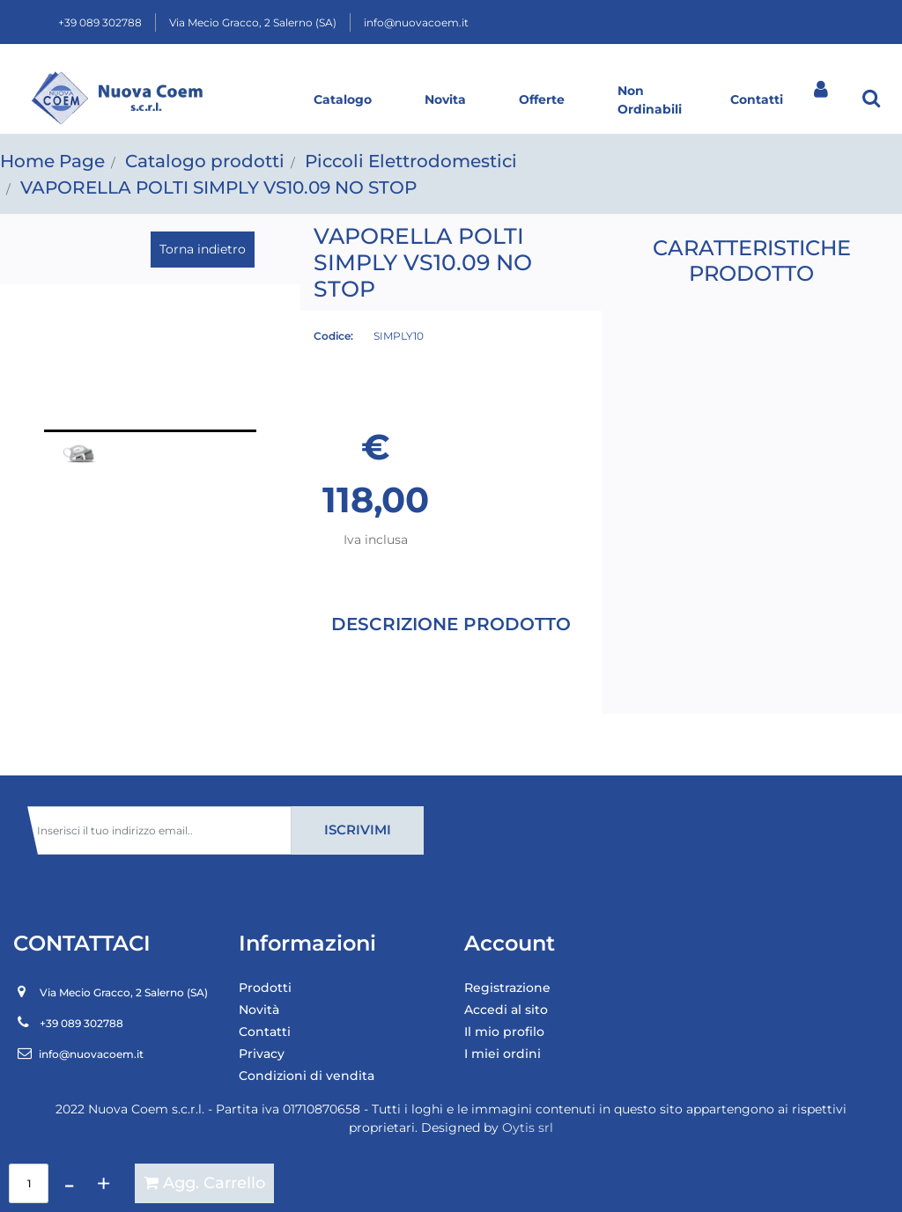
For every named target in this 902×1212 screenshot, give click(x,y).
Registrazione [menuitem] (507, 987)
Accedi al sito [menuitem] (506, 1009)
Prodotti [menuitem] (265, 987)
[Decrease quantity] (69, 1183)
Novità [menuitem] (259, 1009)
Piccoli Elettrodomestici (411, 161)
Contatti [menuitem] (265, 1031)
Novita (445, 99)
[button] (150, 358)
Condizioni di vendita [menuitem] (306, 1075)
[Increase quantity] (103, 1183)
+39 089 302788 (100, 22)
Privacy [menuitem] (262, 1053)
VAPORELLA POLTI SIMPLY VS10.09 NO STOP (218, 187)
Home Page (52, 161)
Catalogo (343, 99)
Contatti (756, 99)
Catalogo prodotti (205, 161)
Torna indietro (202, 249)
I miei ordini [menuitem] (502, 1053)
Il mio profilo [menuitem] (504, 1031)
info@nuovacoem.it (416, 22)
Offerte (542, 99)
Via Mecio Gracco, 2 (252, 22)
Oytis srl (527, 1127)
